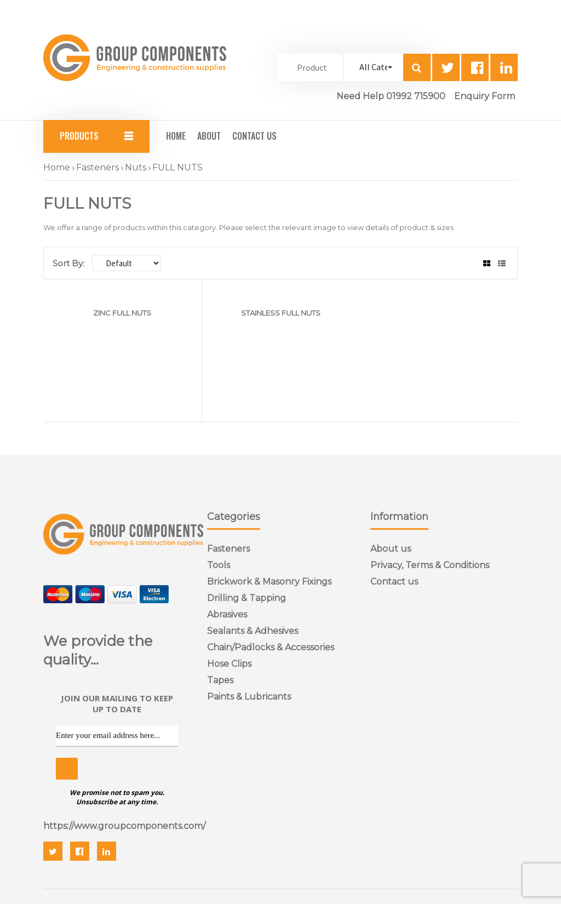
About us (390, 548)
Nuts (135, 167)
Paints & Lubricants (249, 696)
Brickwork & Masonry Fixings (269, 581)
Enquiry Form (484, 96)
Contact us (394, 581)
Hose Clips (229, 664)
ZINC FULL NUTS (122, 312)
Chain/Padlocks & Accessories (270, 647)
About (209, 135)
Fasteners (97, 167)
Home (176, 135)
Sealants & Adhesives (252, 631)
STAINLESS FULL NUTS (280, 312)
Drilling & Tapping (246, 598)
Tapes (220, 680)
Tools (218, 565)
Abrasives (227, 614)
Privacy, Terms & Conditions (429, 565)
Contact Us (254, 135)
